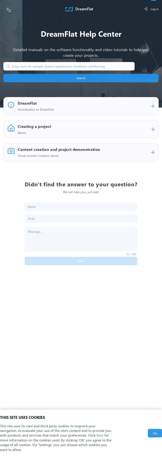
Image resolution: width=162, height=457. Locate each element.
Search (81, 78)
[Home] (79, 9)
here (100, 435)
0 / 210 (131, 254)
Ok (155, 433)
